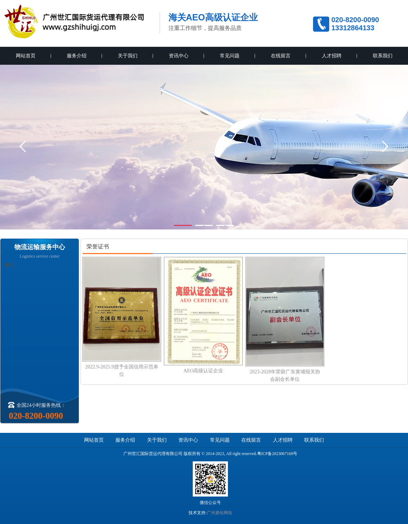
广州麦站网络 (219, 512)
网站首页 (26, 55)
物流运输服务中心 (39, 247)
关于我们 (128, 55)
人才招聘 (332, 55)
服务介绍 (77, 55)
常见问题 (230, 55)
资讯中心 (179, 55)
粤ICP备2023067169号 (277, 453)
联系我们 (383, 55)
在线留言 (281, 55)
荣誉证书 (98, 247)
